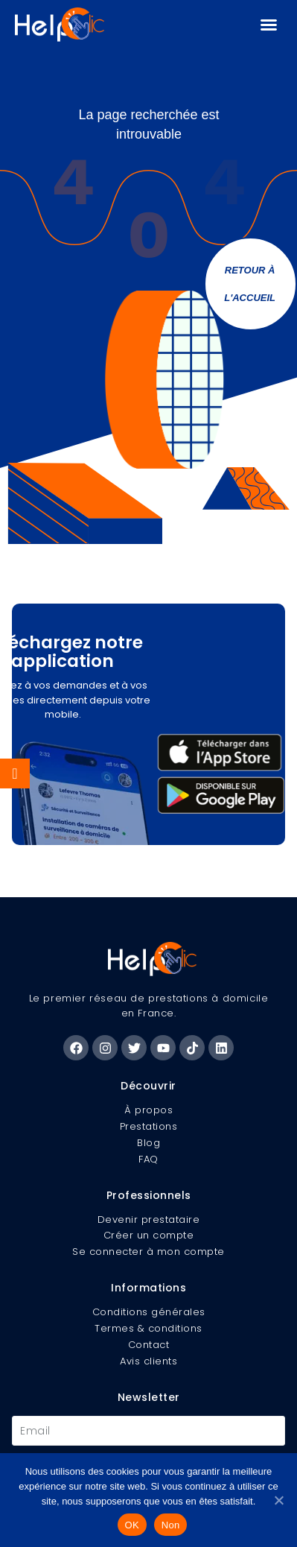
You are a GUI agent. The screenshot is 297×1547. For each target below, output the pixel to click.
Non (171, 1525)
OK (132, 1525)
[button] (268, 24)
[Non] (278, 1500)
